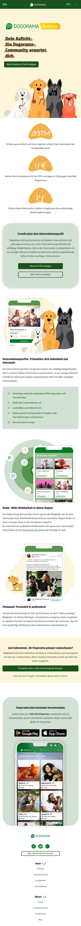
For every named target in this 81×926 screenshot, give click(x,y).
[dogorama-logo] (38, 4)
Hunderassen (40, 914)
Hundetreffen (40, 880)
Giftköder (40, 869)
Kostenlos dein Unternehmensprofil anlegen (40, 668)
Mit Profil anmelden (40, 274)
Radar (40, 864)
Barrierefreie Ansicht (40, 853)
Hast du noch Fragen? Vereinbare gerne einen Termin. (40, 676)
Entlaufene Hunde (40, 875)
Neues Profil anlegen (40, 266)
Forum (40, 902)
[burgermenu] (5, 4)
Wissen (40, 897)
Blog (40, 920)
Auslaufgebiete (41, 886)
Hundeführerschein (40, 908)
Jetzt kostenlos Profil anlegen (21, 64)
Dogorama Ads (30, 530)
